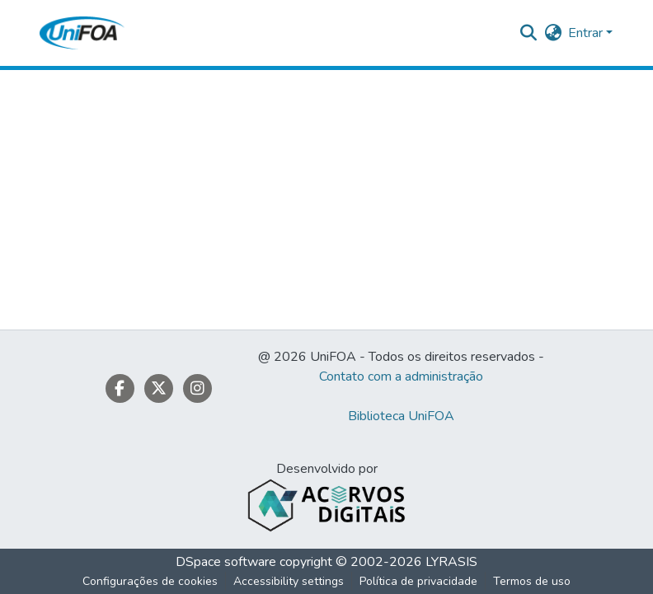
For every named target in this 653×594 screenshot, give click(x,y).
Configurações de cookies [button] (150, 581)
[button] (82, 32)
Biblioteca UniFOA (401, 416)
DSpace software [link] (226, 562)
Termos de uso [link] (532, 581)
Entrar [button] (587, 33)
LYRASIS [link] (451, 562)
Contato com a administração (401, 376)
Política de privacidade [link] (418, 581)
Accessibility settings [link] (288, 581)
